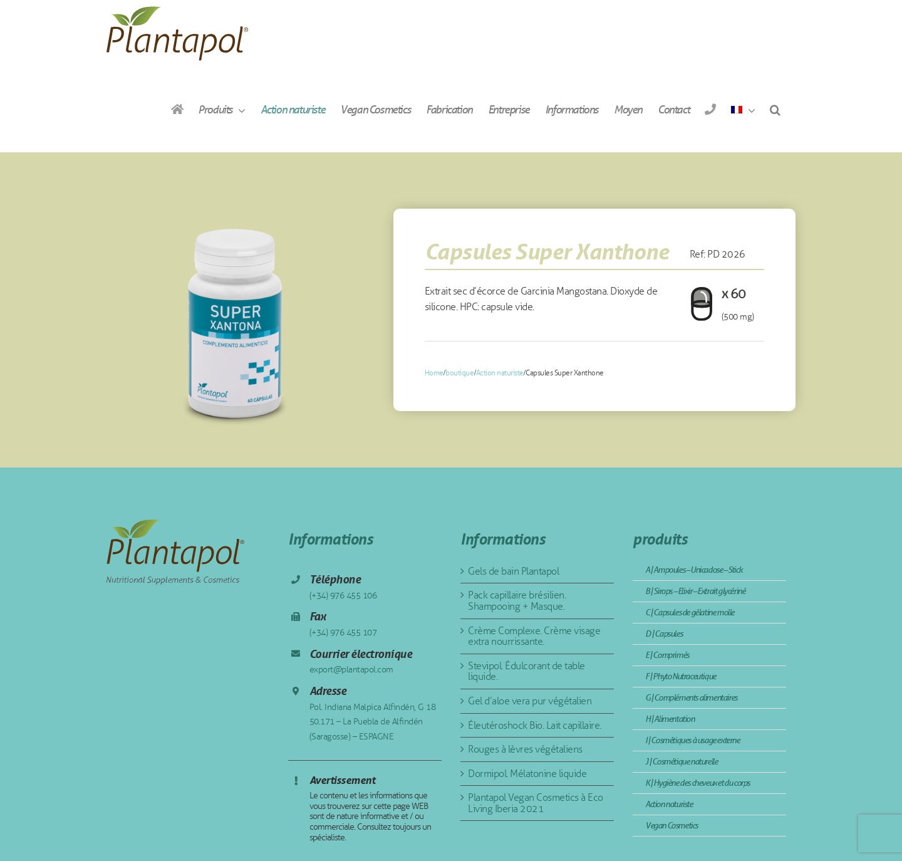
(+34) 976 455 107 (343, 632)
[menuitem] (743, 109)
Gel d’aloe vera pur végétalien (529, 701)
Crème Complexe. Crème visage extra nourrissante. (534, 636)
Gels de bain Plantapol (513, 571)
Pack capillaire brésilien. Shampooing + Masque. (517, 600)
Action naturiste (500, 372)
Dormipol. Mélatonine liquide (527, 774)
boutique (459, 372)
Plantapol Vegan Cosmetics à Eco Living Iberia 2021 (535, 803)
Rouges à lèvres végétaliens (525, 749)
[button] (775, 109)
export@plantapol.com (351, 669)
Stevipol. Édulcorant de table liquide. (526, 671)
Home (434, 372)
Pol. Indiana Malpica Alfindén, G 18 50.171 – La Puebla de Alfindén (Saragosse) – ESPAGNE (372, 722)
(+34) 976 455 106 (343, 595)
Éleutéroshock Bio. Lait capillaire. (534, 725)
